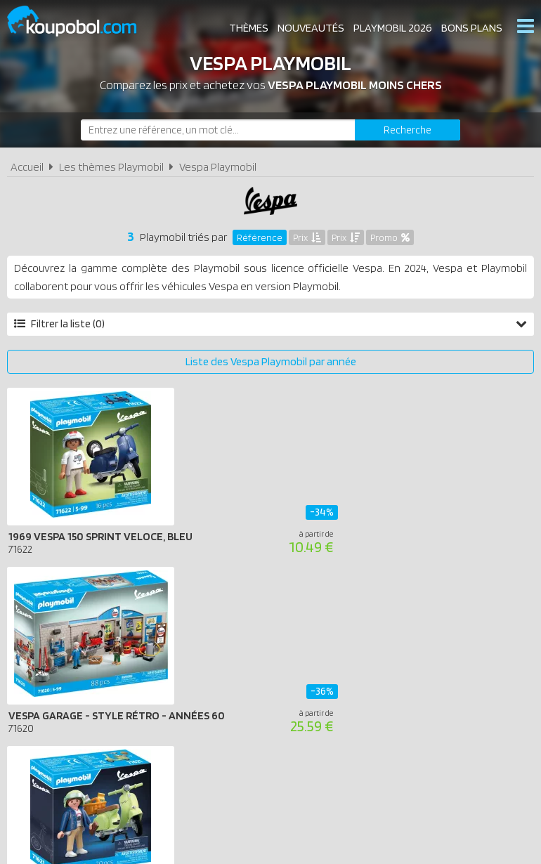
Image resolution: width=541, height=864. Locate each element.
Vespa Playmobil (217, 167)
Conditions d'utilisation (236, 666)
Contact (467, 666)
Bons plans (471, 27)
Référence (259, 237)
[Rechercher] (407, 129)
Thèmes (248, 27)
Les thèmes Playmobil (111, 167)
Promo (390, 237)
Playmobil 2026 (392, 27)
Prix (307, 237)
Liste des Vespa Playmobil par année (270, 361)
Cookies (332, 666)
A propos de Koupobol (102, 666)
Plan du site (398, 666)
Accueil (27, 167)
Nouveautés (311, 27)
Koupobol (81, 21)
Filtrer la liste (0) (270, 323)
